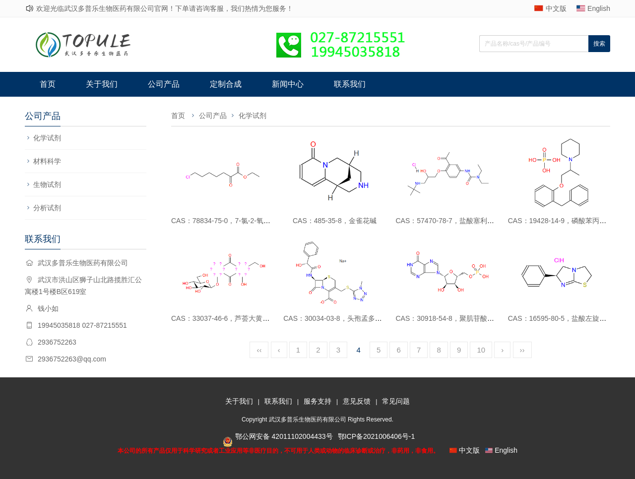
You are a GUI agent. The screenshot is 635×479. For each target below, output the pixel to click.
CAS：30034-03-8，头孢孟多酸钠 (335, 318)
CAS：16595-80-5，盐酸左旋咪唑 (560, 318)
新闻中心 (288, 84)
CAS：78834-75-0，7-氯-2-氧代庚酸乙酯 (234, 221)
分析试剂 (47, 208)
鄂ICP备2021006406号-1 (376, 436)
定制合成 (226, 84)
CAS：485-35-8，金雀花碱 (335, 221)
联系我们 (350, 84)
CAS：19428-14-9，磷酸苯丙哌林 (560, 221)
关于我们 (102, 84)
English (598, 8)
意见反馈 (357, 401)
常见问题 (396, 401)
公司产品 (164, 84)
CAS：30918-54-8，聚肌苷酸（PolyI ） (457, 318)
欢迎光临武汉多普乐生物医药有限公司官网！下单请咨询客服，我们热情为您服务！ (164, 8)
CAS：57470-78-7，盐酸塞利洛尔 (448, 221)
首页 (48, 84)
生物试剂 (47, 184)
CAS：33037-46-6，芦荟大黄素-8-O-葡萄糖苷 (242, 318)
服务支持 (317, 401)
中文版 (556, 8)
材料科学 (47, 161)
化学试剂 (47, 138)
